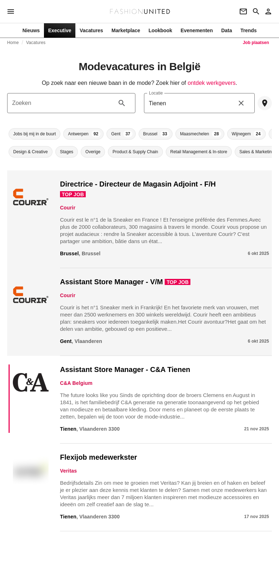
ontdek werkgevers (211, 83)
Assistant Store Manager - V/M (111, 282)
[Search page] (256, 11)
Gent (66, 341)
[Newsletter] (243, 11)
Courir (67, 208)
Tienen (68, 429)
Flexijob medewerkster (98, 457)
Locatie (156, 93)
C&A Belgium (76, 383)
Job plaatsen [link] (256, 42)
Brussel (69, 253)
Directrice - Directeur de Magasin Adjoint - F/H (138, 184)
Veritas (68, 471)
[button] (34, 134)
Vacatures (35, 42)
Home (13, 42)
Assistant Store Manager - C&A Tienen (125, 369)
